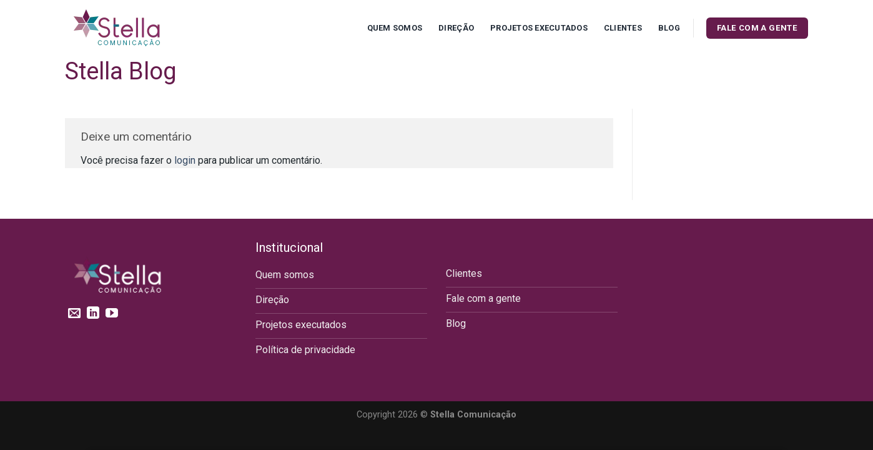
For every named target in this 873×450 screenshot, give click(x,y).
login (184, 160)
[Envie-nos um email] (74, 314)
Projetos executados (539, 27)
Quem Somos (395, 27)
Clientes (623, 27)
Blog (669, 27)
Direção (456, 27)
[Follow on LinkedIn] (93, 314)
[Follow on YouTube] (112, 314)
